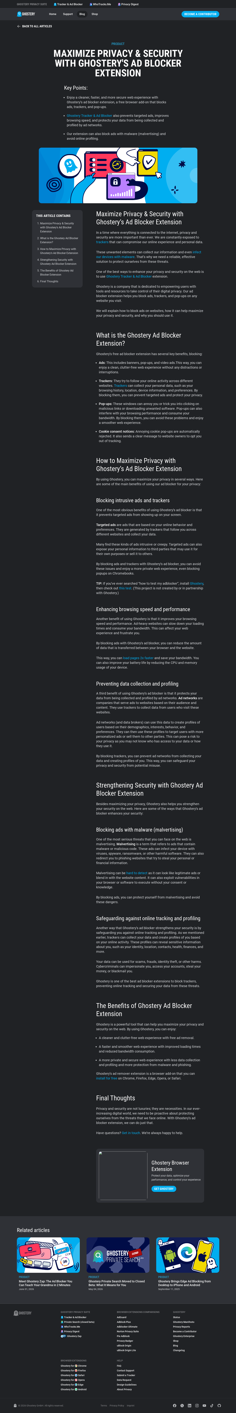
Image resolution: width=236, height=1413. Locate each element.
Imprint (130, 1405)
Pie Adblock (123, 1336)
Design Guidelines (126, 1384)
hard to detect (136, 873)
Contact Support (125, 1370)
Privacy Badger (125, 1341)
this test (125, 588)
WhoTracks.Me (100, 4)
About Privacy (124, 1389)
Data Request (124, 1380)
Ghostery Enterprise (184, 1336)
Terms (104, 1405)
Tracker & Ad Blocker (68, 4)
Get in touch (131, 1133)
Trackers (120, 386)
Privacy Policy (117, 1405)
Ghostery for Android (74, 1389)
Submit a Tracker (126, 1375)
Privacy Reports (181, 1326)
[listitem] (48, 1265)
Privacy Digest (128, 4)
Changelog (179, 1350)
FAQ (119, 1365)
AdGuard (121, 1317)
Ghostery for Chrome (74, 1365)
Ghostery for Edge (72, 1384)
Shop (95, 14)
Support (68, 14)
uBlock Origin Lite (126, 1350)
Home (52, 14)
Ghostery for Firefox (73, 1370)
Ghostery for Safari (73, 1375)
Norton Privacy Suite (128, 1331)
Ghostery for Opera (73, 1380)
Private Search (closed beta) (77, 1322)
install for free (106, 1078)
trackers (102, 242)
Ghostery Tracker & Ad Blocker (89, 116)
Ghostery (196, 583)
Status (176, 1317)
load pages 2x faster (138, 658)
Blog (82, 14)
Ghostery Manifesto (183, 1322)
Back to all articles (34, 26)
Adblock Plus (124, 1322)
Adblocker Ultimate (127, 1326)
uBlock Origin (124, 1345)
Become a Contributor (200, 14)
